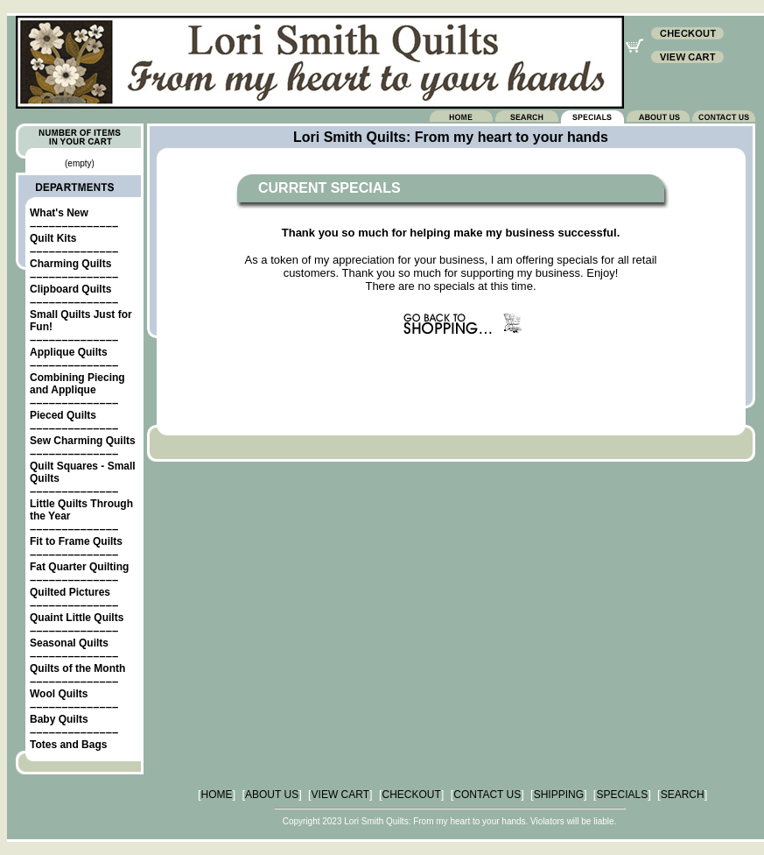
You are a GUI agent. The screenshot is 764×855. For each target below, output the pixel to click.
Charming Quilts (70, 264)
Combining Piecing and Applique (77, 383)
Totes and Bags (68, 744)
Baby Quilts (59, 719)
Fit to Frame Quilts (76, 541)
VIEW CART (340, 794)
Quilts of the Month (77, 668)
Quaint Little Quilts (76, 617)
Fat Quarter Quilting (79, 567)
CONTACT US (487, 794)
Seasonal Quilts (69, 643)
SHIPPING (559, 794)
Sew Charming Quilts (83, 441)
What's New (59, 213)
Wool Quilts (59, 694)
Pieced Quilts (63, 415)
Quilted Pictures (70, 592)
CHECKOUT (411, 794)
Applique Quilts (69, 352)
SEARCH (682, 794)
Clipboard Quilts (70, 289)
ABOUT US (271, 794)
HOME (217, 794)
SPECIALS (622, 794)
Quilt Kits (53, 238)
